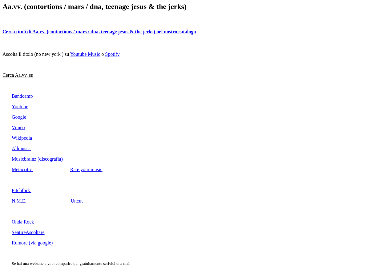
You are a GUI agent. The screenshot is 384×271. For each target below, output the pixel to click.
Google (19, 117)
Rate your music (86, 169)
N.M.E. (19, 200)
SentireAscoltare (28, 232)
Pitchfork (21, 190)
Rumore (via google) (32, 242)
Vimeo (18, 127)
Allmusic (21, 148)
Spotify (112, 54)
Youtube (20, 106)
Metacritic (22, 169)
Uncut (77, 200)
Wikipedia (22, 138)
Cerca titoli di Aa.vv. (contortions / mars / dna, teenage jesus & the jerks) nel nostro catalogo (99, 31)
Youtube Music (85, 54)
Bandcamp (22, 96)
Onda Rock (23, 221)
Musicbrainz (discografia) (37, 159)
